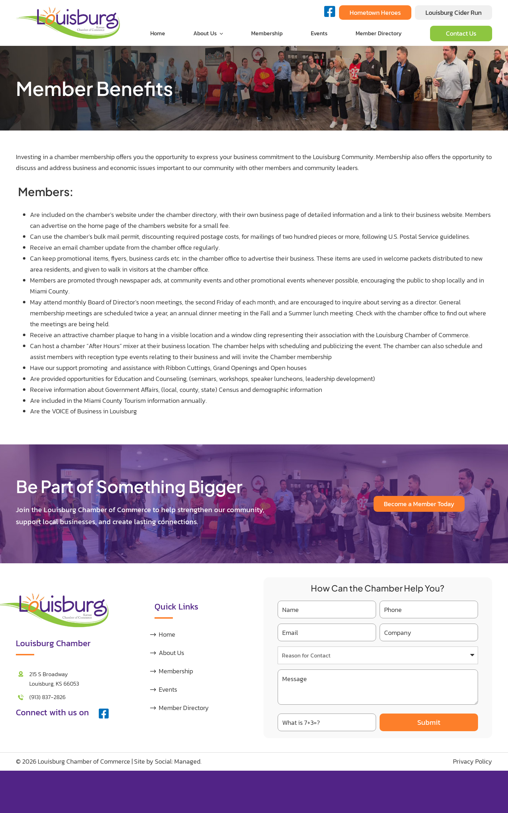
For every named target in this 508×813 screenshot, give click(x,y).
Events (168, 689)
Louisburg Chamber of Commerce (84, 761)
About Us (171, 652)
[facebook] (104, 713)
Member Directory (184, 707)
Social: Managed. (178, 761)
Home (167, 634)
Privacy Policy (472, 761)
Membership (176, 671)
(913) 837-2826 (47, 697)
